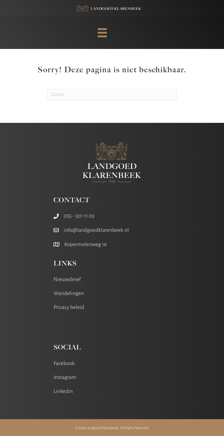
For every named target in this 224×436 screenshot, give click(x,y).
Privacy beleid (69, 307)
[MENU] (102, 32)
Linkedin (63, 391)
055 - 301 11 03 (79, 216)
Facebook (64, 363)
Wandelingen (69, 293)
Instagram (65, 377)
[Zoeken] (112, 94)
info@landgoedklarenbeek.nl (96, 230)
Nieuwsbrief (67, 279)
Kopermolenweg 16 (85, 244)
